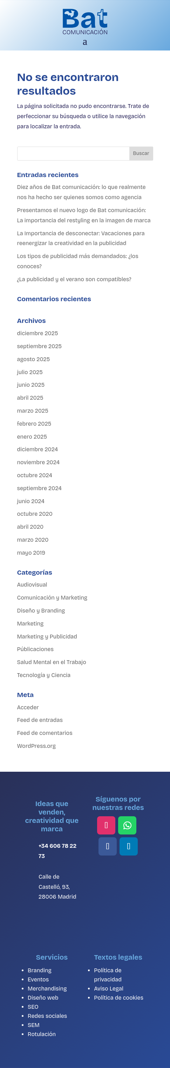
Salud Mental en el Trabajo (51, 662)
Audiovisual (32, 584)
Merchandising (47, 988)
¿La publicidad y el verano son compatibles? (74, 279)
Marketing (30, 623)
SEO (33, 1006)
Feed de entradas (40, 720)
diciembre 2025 (37, 333)
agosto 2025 (33, 359)
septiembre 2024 (39, 488)
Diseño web (43, 997)
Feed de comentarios (45, 733)
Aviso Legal (108, 988)
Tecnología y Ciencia (44, 675)
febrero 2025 (34, 423)
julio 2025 (30, 372)
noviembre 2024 (38, 462)
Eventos (38, 979)
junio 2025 (31, 384)
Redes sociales (47, 1016)
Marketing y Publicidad (47, 636)
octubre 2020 (35, 514)
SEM (34, 1025)
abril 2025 (30, 397)
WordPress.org (36, 746)
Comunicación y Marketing (52, 597)
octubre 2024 (34, 475)
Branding (40, 970)
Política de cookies (118, 997)
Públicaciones (35, 649)
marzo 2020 (33, 539)
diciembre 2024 (37, 449)
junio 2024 (31, 501)
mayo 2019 (31, 552)
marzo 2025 (32, 410)
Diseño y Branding (41, 610)
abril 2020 (30, 526)
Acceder (28, 707)
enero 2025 (32, 436)
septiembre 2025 (39, 346)
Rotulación (42, 1034)
